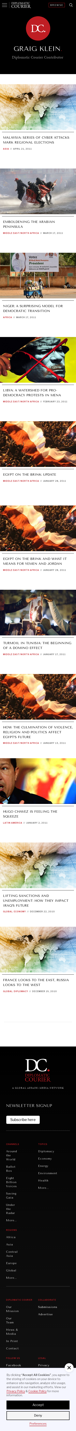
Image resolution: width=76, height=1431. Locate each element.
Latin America (12, 823)
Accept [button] (38, 1405)
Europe (11, 1263)
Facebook (13, 1365)
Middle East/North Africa (21, 233)
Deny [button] (38, 1415)
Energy (43, 1166)
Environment (47, 1173)
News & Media (12, 1332)
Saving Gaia (11, 1195)
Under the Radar (10, 1209)
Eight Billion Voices (11, 1182)
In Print (12, 1341)
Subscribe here (23, 1120)
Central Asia (12, 1254)
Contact (12, 1348)
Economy (20, 911)
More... (11, 1220)
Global (8, 911)
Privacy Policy (15, 1391)
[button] (69, 1367)
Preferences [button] (38, 1423)
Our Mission (12, 1309)
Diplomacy (21, 991)
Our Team (10, 1320)
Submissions (47, 1307)
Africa (7, 317)
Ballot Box (11, 1169)
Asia (6, 149)
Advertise (45, 1314)
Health (43, 1180)
